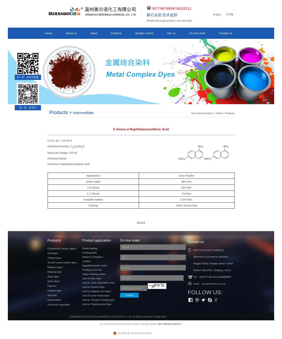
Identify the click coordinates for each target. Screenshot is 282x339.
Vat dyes (52, 295)
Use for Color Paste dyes (95, 295)
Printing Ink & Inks (92, 269)
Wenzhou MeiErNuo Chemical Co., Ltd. (110, 316)
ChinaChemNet (122, 324)
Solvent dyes (54, 257)
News (93, 33)
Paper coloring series (93, 274)
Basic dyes (53, 276)
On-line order (197, 33)
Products (116, 33)
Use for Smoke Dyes (93, 287)
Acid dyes (53, 253)
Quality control (144, 33)
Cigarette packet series (94, 265)
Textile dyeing (89, 248)
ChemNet (108, 324)
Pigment (52, 285)
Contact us (225, 33)
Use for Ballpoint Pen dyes (96, 291)
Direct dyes (54, 281)
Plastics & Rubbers (92, 257)
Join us (171, 33)
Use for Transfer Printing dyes (98, 299)
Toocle (134, 324)
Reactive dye (55, 271)
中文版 (229, 14)
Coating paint (89, 252)
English (217, 14)
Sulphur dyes (55, 290)
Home (48, 33)
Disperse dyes (55, 267)
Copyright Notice (148, 324)
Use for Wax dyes (91, 278)
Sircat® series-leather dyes (62, 262)
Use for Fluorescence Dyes (97, 304)
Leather (86, 261)
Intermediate (54, 299)
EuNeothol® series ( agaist (62, 248)
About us (71, 33)
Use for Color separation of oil (98, 282)
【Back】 (141, 222)
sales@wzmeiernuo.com (213, 283)
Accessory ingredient (59, 304)
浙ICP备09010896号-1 (170, 324)
